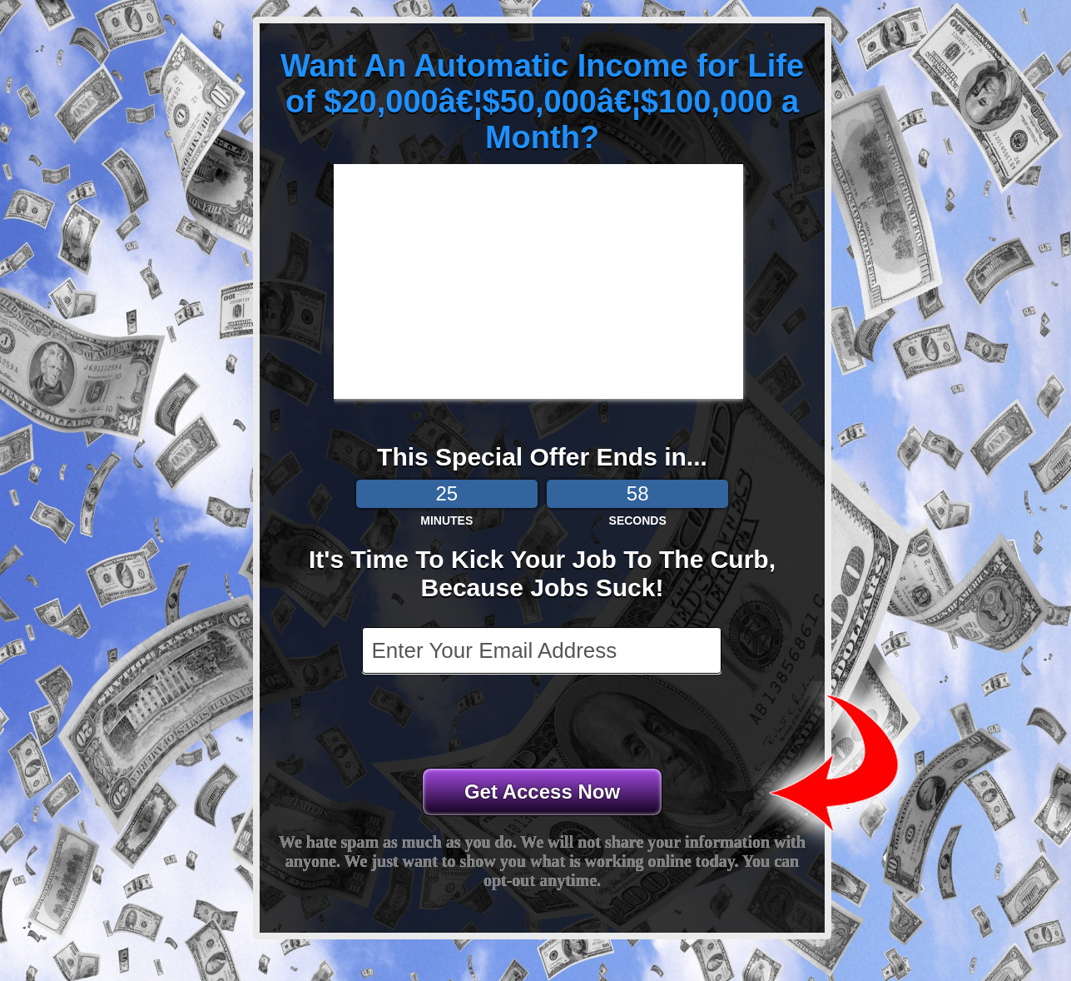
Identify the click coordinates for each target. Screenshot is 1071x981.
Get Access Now (542, 791)
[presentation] (543, 722)
